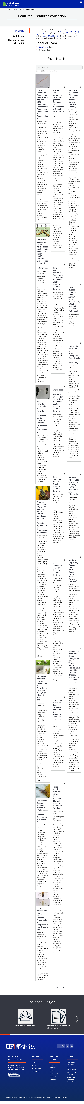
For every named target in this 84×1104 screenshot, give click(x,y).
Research (52, 1076)
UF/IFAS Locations (52, 1066)
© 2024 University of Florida (16, 1097)
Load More (59, 987)
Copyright (35, 1071)
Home (8, 9)
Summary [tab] (19, 30)
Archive (44, 1097)
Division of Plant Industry (50, 36)
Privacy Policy (11, 1100)
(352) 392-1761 (14, 1076)
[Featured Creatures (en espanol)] (58, 1016)
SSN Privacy (35, 1100)
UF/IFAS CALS (54, 1073)
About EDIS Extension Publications (71, 1079)
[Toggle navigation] (81, 2)
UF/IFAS (52, 1070)
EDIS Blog (35, 1063)
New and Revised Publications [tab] (16, 41)
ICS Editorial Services (71, 1074)
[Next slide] (76, 1019)
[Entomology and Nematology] (25, 1016)
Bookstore (36, 1065)
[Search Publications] (59, 67)
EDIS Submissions (71, 1069)
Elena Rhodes (43, 47)
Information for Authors (71, 1064)
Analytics (23, 1100)
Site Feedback (13, 1074)
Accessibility (36, 1068)
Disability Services (57, 1097)
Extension (53, 1079)
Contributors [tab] (18, 36)
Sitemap (33, 1097)
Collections (15, 9)
